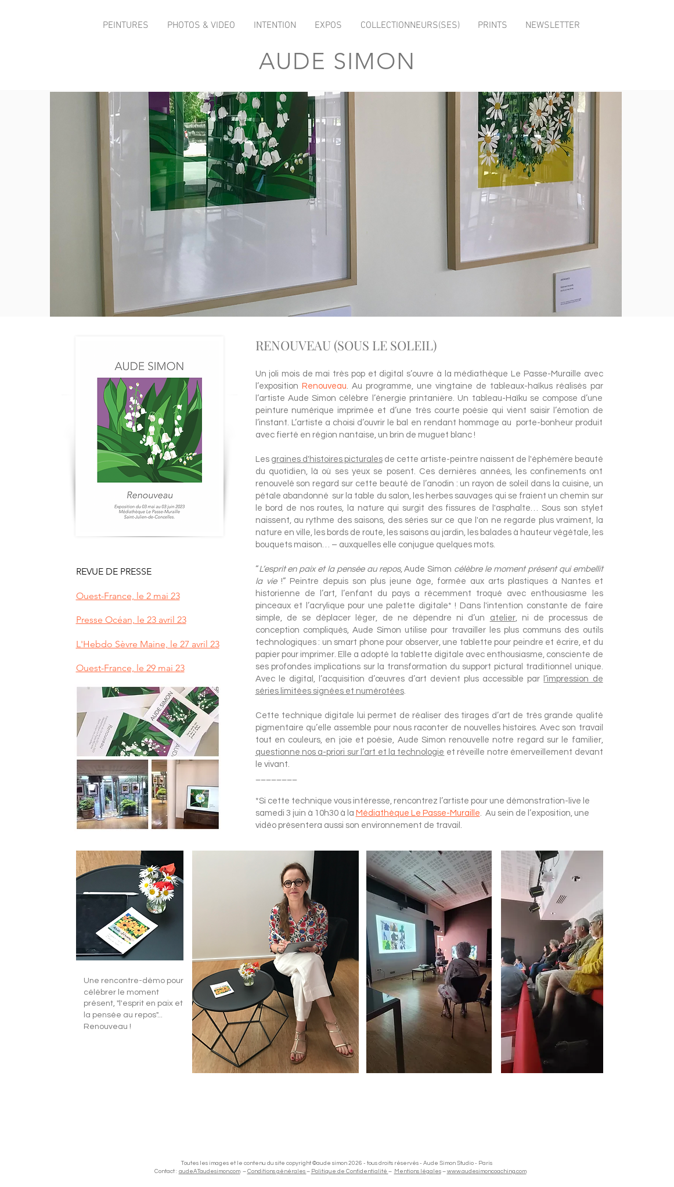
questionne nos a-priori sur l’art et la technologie (350, 752)
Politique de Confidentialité (349, 1171)
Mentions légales (417, 1171)
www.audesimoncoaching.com (487, 1171)
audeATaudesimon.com (209, 1171)
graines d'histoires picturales (327, 459)
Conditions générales (277, 1171)
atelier (503, 618)
